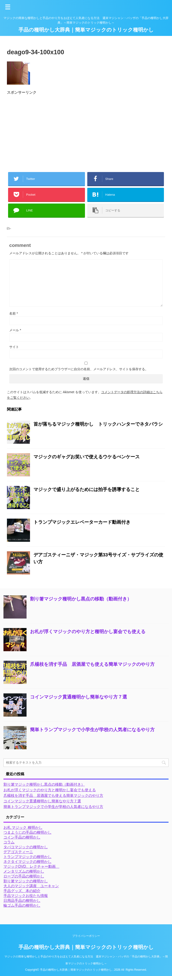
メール (15, 330)
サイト (14, 347)
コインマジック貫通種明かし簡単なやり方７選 (78, 696)
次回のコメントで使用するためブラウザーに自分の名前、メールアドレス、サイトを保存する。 (78, 369)
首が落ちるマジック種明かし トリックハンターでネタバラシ (98, 424)
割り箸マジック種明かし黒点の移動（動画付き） (81, 598)
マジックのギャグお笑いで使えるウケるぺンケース (86, 456)
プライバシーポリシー (86, 936)
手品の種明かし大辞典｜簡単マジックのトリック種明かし (86, 30)
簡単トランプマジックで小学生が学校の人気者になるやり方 (92, 729)
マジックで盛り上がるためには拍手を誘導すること (86, 489)
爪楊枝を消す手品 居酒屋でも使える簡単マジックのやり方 (92, 664)
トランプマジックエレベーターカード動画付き (81, 522)
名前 (13, 313)
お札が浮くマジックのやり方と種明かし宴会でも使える (87, 631)
